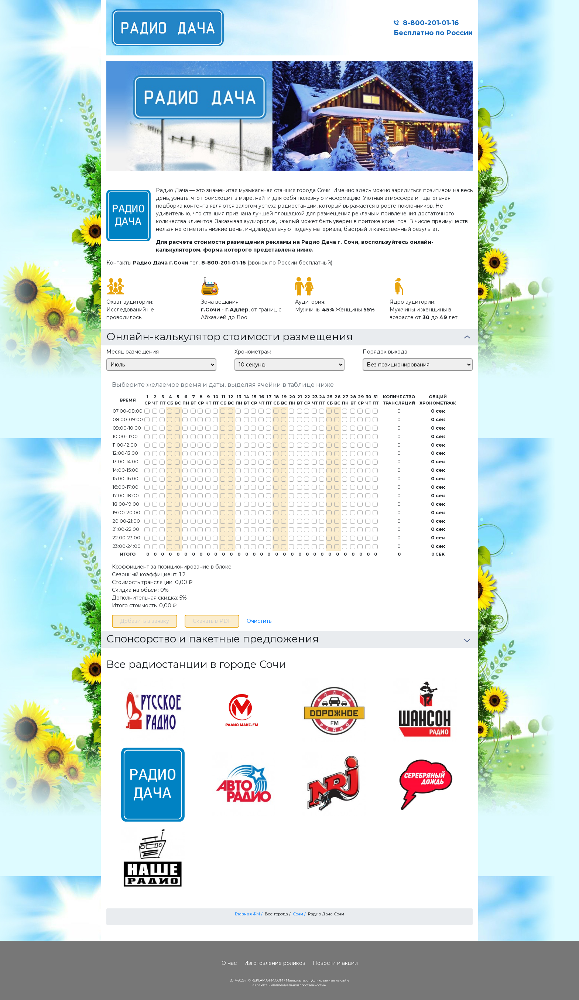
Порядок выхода (385, 351)
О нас (229, 963)
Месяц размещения (132, 351)
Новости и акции (335, 963)
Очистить (259, 621)
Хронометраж (252, 351)
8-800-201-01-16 (431, 22)
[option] (289, 116)
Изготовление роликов (274, 963)
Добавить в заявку (144, 621)
